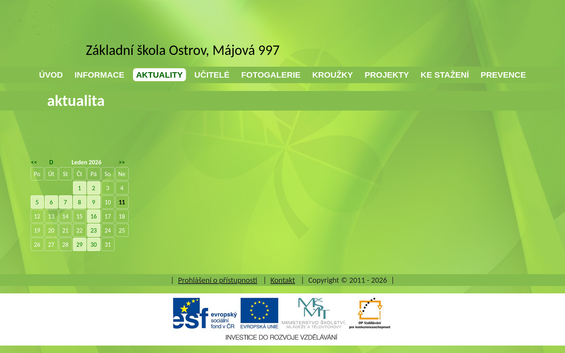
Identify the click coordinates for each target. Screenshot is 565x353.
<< (34, 162)
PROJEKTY (387, 74)
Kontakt (282, 280)
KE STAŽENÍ (445, 74)
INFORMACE (99, 74)
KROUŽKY (332, 74)
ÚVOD (51, 74)
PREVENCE (503, 74)
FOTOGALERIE (271, 74)
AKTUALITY (159, 74)
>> (122, 162)
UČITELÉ (212, 74)
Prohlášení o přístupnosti (217, 280)
